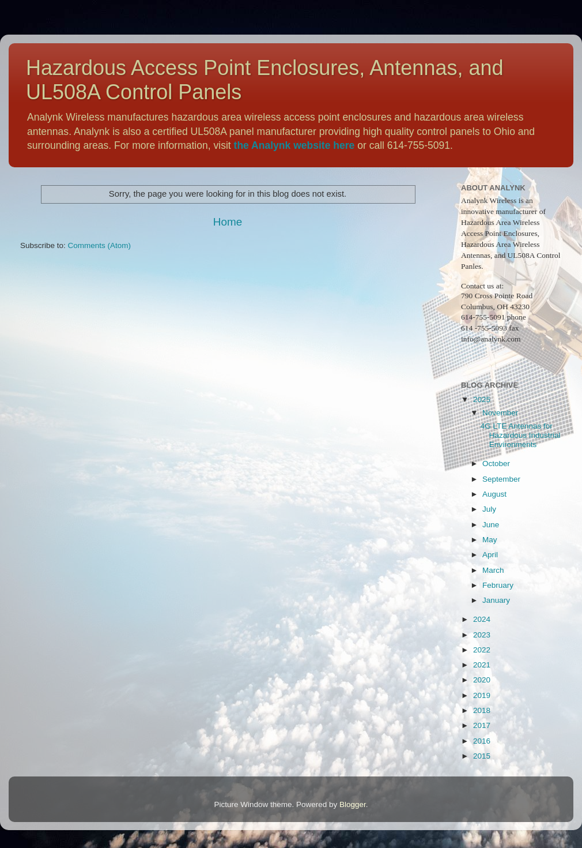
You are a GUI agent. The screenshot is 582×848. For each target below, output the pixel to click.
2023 (481, 635)
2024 (481, 619)
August (494, 494)
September (501, 479)
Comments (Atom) (99, 245)
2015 (481, 756)
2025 (481, 399)
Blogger (352, 804)
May (489, 539)
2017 (481, 725)
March (493, 570)
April (490, 554)
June (490, 524)
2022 (481, 650)
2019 (481, 695)
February (497, 585)
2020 (481, 680)
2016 (481, 741)
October (496, 463)
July (489, 509)
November (500, 412)
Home (227, 222)
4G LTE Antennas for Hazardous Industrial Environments (521, 435)
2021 (481, 665)
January (496, 600)
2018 (481, 710)
